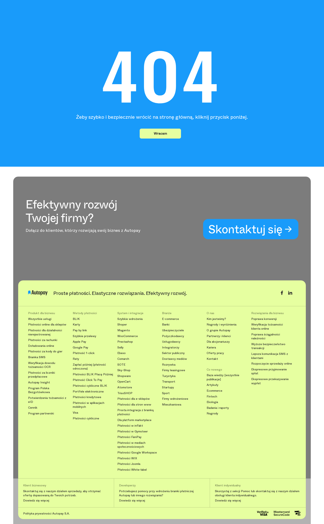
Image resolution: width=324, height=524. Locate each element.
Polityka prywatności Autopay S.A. (46, 513)
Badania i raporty (218, 408)
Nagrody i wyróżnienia (221, 325)
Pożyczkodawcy (173, 336)
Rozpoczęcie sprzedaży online (271, 364)
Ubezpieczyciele (173, 330)
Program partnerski (41, 413)
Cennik (32, 408)
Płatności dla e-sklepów (133, 399)
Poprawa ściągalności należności (265, 337)
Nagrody (212, 413)
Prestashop (125, 342)
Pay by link (80, 330)
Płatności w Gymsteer (132, 431)
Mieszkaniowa (171, 405)
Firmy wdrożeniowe (175, 399)
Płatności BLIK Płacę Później (93, 374)
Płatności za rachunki (42, 340)
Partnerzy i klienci (219, 336)
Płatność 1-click (84, 353)
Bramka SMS (36, 357)
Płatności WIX (127, 458)
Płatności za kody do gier (45, 351)
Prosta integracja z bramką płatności (135, 412)
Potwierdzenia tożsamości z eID (47, 400)
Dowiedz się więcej (36, 500)
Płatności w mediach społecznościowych (131, 445)
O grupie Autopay (218, 330)
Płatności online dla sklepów (47, 325)
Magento (123, 330)
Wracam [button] (160, 133)
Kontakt (212, 359)
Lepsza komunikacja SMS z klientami (269, 356)
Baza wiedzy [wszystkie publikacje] (223, 377)
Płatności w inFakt (130, 426)
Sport (166, 393)
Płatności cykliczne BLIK (90, 386)
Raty (76, 359)
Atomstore (124, 387)
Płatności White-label (132, 470)
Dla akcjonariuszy (218, 342)
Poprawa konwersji (264, 319)
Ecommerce (214, 391)
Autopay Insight (39, 382)
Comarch (123, 359)
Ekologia (212, 402)
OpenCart (124, 382)
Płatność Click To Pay (87, 380)
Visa (75, 413)
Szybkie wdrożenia (130, 319)
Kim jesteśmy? (216, 319)
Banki (165, 325)
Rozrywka (168, 365)
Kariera (211, 347)
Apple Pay (79, 342)
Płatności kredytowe (87, 397)
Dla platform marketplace (134, 420)
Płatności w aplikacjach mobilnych (88, 405)
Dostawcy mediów (174, 359)
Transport (168, 382)
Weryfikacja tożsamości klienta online (267, 327)
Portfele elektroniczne (88, 392)
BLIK (76, 319)
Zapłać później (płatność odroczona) (89, 367)
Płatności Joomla (128, 464)
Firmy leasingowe (173, 370)
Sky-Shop (123, 370)
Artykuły (212, 385)
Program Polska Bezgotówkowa (39, 390)
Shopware (124, 376)
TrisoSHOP (124, 393)
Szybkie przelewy (84, 336)
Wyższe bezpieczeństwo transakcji (268, 346)
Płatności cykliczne (86, 418)
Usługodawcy (171, 342)
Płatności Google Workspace (137, 453)
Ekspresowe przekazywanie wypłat (270, 381)
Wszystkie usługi (39, 319)
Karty (76, 325)
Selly (120, 347)
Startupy (168, 387)
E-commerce (170, 319)
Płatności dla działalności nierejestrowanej (45, 332)
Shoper (122, 325)
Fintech (212, 396)
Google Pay (80, 347)
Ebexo (121, 353)
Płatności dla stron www (134, 405)
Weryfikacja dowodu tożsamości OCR (41, 365)
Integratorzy (170, 347)
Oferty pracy (215, 353)
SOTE (121, 365)
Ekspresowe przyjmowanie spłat (269, 371)
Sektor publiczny (173, 353)
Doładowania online (41, 346)
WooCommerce (127, 336)
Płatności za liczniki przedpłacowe (41, 375)
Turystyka (168, 376)
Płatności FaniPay (129, 437)
